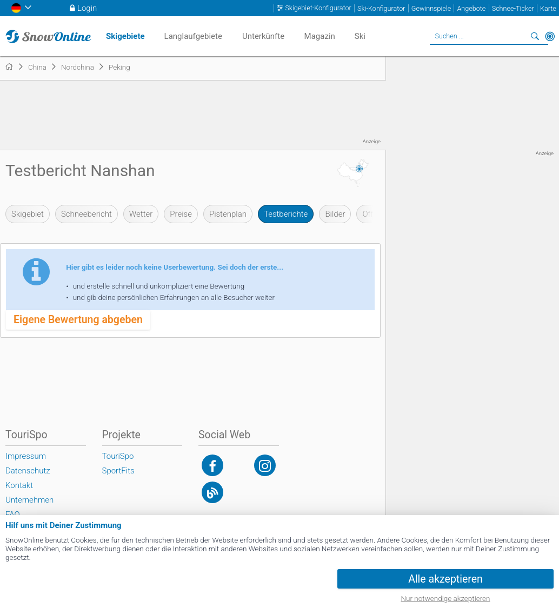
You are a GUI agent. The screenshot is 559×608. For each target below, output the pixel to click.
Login (87, 8)
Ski (360, 36)
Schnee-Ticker (513, 8)
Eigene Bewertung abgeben (78, 319)
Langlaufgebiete (193, 36)
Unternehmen (29, 500)
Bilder (335, 214)
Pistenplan (228, 214)
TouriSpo (118, 456)
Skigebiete (125, 36)
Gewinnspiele (431, 8)
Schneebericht (86, 214)
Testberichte (286, 214)
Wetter (140, 214)
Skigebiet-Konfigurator (318, 8)
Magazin (319, 36)
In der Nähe (550, 36)
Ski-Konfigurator (381, 8)
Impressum (25, 456)
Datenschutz (27, 471)
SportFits (118, 471)
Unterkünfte (263, 36)
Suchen (535, 36)
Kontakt (19, 485)
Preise (181, 214)
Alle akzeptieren (445, 579)
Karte (548, 8)
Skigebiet (27, 214)
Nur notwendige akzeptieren (445, 598)
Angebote (471, 8)
